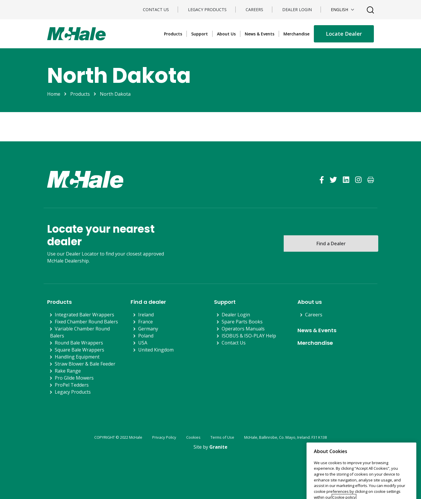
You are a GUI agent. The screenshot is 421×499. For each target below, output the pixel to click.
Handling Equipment (77, 357)
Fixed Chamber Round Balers (86, 321)
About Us (226, 34)
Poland (145, 335)
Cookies (193, 437)
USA (142, 342)
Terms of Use (222, 437)
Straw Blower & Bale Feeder (85, 364)
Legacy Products (207, 9)
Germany (148, 328)
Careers (254, 9)
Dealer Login (297, 9)
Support (199, 34)
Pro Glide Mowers (74, 378)
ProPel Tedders (72, 385)
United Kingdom (156, 350)
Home (53, 94)
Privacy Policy (164, 437)
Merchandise (296, 34)
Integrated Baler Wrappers (84, 314)
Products (173, 34)
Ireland (146, 314)
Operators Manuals (243, 328)
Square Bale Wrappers (79, 350)
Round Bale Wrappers (79, 342)
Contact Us (156, 9)
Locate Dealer (344, 33)
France (145, 321)
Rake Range (68, 371)
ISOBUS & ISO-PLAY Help (249, 335)
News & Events (259, 34)
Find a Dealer (331, 243)
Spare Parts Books (242, 321)
